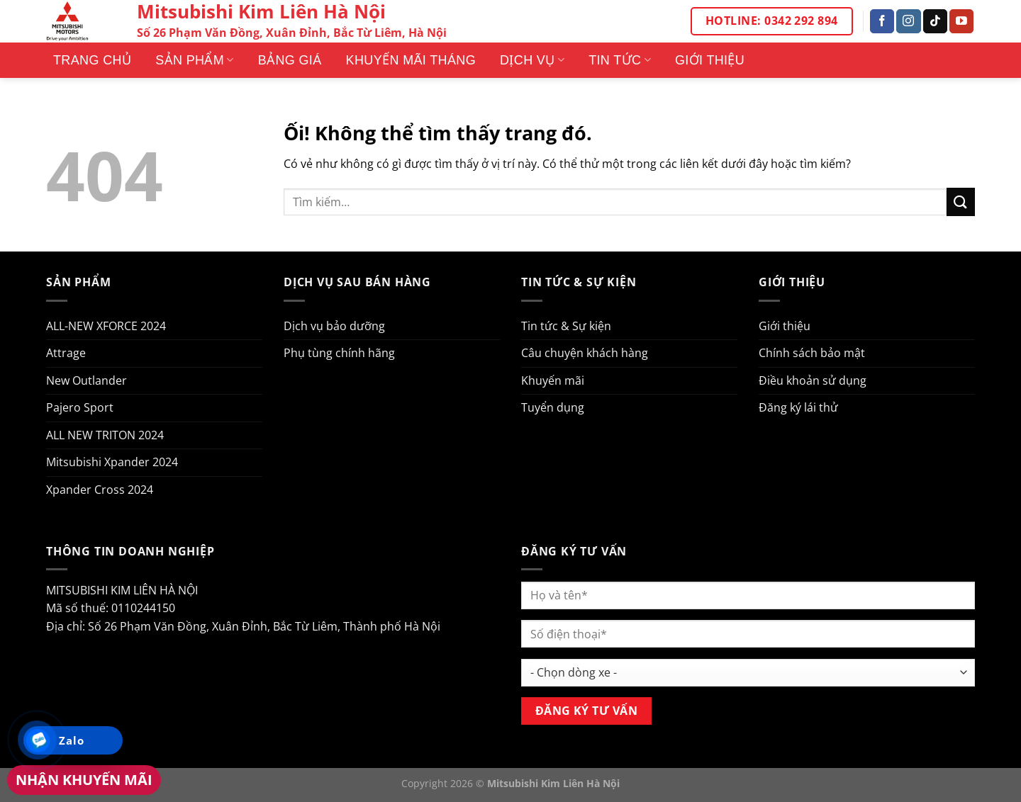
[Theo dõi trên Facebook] (882, 21)
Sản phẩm (194, 60)
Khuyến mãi (552, 380)
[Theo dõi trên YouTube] (961, 21)
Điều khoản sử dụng (812, 380)
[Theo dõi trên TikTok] (935, 21)
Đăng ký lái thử (798, 407)
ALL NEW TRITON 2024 (105, 435)
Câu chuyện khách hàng (584, 353)
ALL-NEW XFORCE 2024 (106, 326)
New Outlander (86, 380)
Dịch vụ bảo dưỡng (334, 326)
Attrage (66, 353)
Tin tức (619, 60)
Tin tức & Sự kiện (566, 326)
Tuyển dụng (552, 407)
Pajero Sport (79, 407)
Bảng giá (290, 60)
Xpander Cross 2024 (99, 489)
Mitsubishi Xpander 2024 (112, 462)
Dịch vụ (532, 60)
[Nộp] (961, 201)
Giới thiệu (709, 60)
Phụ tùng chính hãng (339, 353)
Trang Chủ (92, 60)
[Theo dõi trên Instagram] (908, 21)
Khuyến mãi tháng (411, 60)
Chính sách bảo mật (812, 353)
